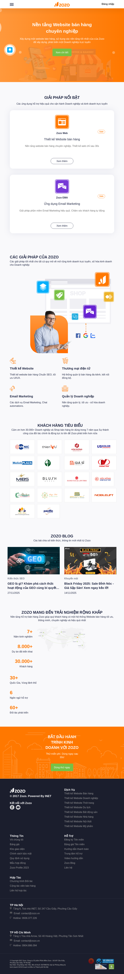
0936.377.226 (29, 917)
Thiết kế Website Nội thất (77, 820)
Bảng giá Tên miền (74, 843)
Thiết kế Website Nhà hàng (78, 816)
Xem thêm (62, 161)
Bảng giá (14, 843)
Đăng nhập (108, 4)
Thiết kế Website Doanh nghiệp (81, 797)
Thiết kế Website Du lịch (77, 807)
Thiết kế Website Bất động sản (80, 811)
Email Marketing (21, 395)
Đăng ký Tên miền (74, 839)
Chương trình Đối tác (21, 880)
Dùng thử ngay (62, 767)
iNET (48, 795)
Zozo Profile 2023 (19, 867)
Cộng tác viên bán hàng (23, 885)
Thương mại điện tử (76, 367)
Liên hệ (68, 867)
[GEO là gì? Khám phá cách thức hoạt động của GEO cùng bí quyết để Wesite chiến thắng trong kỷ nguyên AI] (34, 560)
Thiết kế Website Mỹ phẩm (78, 825)
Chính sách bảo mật (20, 853)
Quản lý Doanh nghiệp (78, 395)
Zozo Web (62, 132)
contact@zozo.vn (30, 912)
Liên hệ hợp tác (18, 889)
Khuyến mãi (71, 577)
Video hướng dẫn (73, 857)
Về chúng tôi (16, 839)
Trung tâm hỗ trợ (73, 853)
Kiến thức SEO (16, 577)
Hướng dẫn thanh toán (76, 848)
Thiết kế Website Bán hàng (78, 792)
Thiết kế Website (22, 367)
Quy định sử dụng (19, 857)
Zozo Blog (62, 535)
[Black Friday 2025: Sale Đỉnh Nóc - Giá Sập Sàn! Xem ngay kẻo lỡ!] (90, 560)
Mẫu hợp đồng (18, 862)
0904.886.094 (29, 944)
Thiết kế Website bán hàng (62, 138)
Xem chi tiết (62, 52)
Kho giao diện (17, 848)
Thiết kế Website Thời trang (79, 802)
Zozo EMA (62, 197)
